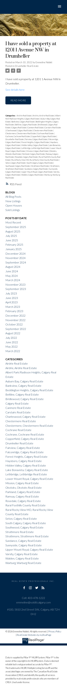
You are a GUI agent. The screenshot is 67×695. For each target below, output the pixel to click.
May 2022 (11, 346)
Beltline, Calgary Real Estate (26, 124)
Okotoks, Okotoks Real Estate (23, 487)
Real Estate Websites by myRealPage (34, 635)
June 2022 (11, 342)
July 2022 (11, 337)
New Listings (13, 201)
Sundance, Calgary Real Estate (36, 169)
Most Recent (13, 222)
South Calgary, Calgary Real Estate (40, 163)
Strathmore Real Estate (40, 166)
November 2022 (15, 320)
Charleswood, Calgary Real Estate (19, 130)
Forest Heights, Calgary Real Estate (35, 142)
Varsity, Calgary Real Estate (21, 554)
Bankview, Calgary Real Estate (23, 121)
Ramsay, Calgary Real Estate (22, 496)
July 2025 (11, 235)
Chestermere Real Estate (43, 130)
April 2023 (11, 302)
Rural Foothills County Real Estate (25, 505)
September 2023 (15, 288)
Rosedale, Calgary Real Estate (26, 157)
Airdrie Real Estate (24, 115)
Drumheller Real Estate (27, 66)
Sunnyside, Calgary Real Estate (23, 545)
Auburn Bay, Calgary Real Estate (24, 381)
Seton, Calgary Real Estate (15, 163)
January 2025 (13, 249)
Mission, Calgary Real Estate (37, 151)
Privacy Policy (55, 631)
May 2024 (11, 275)
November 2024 (15, 257)
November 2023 (15, 284)
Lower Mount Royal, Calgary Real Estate (29, 478)
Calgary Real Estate (19, 127)
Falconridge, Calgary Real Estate (24, 452)
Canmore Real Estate (36, 127)
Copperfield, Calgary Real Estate (44, 136)
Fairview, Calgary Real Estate (36, 139)
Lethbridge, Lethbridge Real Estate (35, 148)
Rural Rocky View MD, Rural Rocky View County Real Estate (35, 160)
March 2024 (12, 280)
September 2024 (15, 262)
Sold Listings (12, 210)
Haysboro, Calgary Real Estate (23, 461)
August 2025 (12, 231)
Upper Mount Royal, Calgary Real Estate (37, 172)
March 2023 (12, 306)
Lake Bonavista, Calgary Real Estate (26, 470)
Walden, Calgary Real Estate (32, 175)
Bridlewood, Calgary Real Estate (24, 399)
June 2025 (11, 240)
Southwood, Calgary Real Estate (17, 166)
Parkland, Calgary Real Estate (33, 154)
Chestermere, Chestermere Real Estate (20, 133)
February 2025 (14, 244)
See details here (15, 89)
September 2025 (15, 226)
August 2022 (12, 333)
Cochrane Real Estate (45, 133)
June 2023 (11, 297)
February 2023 (14, 311)
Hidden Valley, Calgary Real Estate (34, 145)
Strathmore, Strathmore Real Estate (27, 536)
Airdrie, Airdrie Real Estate (43, 115)
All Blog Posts (13, 196)
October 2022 (14, 324)
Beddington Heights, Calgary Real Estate (29, 390)
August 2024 (12, 266)
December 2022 (15, 315)
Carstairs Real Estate (53, 127)
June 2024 (11, 271)
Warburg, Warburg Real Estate (23, 562)
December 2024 (15, 253)
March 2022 (12, 351)
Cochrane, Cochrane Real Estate (17, 136)
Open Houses (13, 205)
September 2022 (15, 328)
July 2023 (11, 293)
